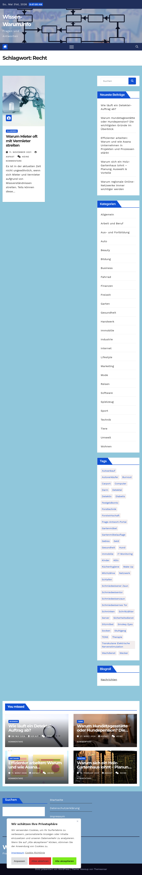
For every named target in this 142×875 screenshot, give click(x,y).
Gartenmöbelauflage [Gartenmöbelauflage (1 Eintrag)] (113, 534)
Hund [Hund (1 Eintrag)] (122, 547)
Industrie (107, 339)
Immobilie (107, 330)
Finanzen (107, 285)
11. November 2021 (20, 152)
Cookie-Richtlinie (35, 852)
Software (107, 392)
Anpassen (19, 861)
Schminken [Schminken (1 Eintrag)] (108, 611)
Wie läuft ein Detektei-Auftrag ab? (30, 728)
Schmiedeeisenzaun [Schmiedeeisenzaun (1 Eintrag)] (113, 598)
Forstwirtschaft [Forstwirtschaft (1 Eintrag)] (110, 515)
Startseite (56, 799)
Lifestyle (106, 357)
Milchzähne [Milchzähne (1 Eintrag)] (108, 573)
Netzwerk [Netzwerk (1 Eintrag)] (124, 573)
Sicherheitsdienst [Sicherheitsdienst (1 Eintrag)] (123, 617)
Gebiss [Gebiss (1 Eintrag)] (105, 541)
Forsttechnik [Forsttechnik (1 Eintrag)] (109, 509)
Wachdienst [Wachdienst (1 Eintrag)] (108, 653)
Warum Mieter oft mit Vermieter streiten (21, 141)
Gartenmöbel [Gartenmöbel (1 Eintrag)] (109, 528)
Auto (104, 241)
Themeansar (100, 869)
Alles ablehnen (40, 861)
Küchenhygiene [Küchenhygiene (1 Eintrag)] (110, 566)
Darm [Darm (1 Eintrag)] (105, 490)
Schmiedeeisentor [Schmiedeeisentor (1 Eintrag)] (112, 592)
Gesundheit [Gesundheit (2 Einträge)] (108, 547)
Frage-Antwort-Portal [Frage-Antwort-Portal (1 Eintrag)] (114, 522)
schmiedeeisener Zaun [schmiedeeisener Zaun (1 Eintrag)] (115, 586)
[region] (44, 843)
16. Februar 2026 (90, 773)
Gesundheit (108, 312)
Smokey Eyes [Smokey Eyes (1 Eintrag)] (125, 624)
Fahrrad (106, 277)
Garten (105, 303)
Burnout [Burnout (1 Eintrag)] (127, 477)
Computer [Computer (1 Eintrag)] (120, 483)
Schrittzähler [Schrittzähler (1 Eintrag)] (126, 611)
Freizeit (106, 294)
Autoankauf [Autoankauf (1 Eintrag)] (108, 470)
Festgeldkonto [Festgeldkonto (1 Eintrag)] (110, 502)
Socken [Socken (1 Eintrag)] (106, 630)
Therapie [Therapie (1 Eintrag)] (117, 637)
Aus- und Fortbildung (115, 232)
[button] (137, 46)
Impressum (57, 816)
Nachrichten (109, 679)
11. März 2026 (19, 773)
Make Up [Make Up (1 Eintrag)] (128, 566)
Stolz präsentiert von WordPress (52, 869)
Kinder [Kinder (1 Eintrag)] (105, 560)
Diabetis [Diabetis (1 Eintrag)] (120, 496)
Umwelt (106, 437)
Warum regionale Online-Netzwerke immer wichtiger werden (117, 185)
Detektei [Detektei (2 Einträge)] (117, 490)
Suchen (11, 800)
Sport (104, 410)
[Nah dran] (77, 821)
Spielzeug (107, 401)
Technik (106, 419)
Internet (106, 348)
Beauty (105, 250)
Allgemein (12, 131)
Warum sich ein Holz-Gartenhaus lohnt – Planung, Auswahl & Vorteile (104, 767)
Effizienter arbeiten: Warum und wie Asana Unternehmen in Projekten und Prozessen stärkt (117, 145)
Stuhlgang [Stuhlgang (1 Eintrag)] (120, 630)
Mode (104, 375)
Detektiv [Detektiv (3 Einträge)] (106, 496)
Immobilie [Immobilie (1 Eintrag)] (107, 554)
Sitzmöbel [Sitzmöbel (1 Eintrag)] (107, 624)
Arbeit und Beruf (112, 223)
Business (107, 268)
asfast (33, 736)
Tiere (104, 428)
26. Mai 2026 (19, 736)
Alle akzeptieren (64, 861)
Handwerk (107, 321)
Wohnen (106, 446)
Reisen (105, 384)
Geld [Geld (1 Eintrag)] (116, 541)
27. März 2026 (88, 736)
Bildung (106, 259)
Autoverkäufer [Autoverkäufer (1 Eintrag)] (110, 477)
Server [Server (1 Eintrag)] (105, 617)
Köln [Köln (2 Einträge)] (116, 560)
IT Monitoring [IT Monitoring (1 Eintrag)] (125, 554)
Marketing (107, 366)
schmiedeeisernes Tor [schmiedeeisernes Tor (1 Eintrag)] (114, 605)
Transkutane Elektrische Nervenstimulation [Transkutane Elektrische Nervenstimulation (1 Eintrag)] (116, 645)
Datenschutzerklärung (65, 808)
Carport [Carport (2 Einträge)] (106, 483)
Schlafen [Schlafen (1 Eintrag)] (107, 579)
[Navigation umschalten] (71, 46)
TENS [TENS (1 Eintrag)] (105, 637)
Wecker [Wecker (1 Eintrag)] (124, 653)
